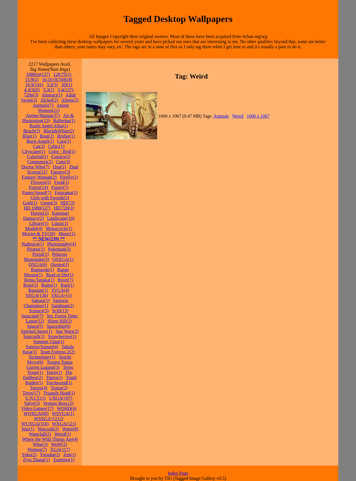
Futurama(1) (66, 192)
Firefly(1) (69, 177)
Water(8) (70, 428)
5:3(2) (48, 89)
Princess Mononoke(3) (45, 257)
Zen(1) (69, 454)
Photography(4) (61, 243)
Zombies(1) (63, 459)
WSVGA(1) (63, 413)
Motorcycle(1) (59, 228)
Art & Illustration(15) (48, 118)
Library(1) (38, 223)
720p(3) (31, 94)
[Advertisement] (320, 147)
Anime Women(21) (53, 108)
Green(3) (49, 202)
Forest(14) (38, 187)
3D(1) (66, 84)
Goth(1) (30, 202)
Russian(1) (38, 290)
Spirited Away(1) (36, 331)
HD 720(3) (64, 208)
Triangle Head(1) (59, 393)
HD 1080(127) (37, 208)
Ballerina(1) (64, 120)
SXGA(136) (37, 295)
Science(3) (38, 310)
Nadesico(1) (32, 243)
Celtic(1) (56, 146)
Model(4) (33, 228)
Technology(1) (42, 357)
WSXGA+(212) (48, 418)
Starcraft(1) (33, 336)
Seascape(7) (32, 315)
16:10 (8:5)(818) (57, 79)
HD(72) (67, 202)
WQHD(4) (66, 408)
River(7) (65, 279)
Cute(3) (63, 161)
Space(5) (35, 326)
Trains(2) (59, 387)
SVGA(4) (60, 290)
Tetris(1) (54, 372)
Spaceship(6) (58, 326)
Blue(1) (30, 136)
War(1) (27, 428)
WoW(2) (59, 444)
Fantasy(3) (60, 172)
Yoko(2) (29, 454)
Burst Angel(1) (40, 141)
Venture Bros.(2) (58, 403)
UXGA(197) (60, 398)
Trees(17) (31, 393)
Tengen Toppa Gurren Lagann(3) (49, 365)
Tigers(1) (54, 377)
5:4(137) (65, 89)
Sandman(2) (62, 305)
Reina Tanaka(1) (39, 279)
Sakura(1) (41, 300)
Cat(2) (39, 146)
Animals (221, 116)
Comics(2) (60, 156)
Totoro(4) (38, 387)
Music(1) (66, 233)
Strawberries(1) (62, 336)
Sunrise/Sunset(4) (42, 346)
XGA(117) (60, 449)
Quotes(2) (59, 264)
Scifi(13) (60, 310)
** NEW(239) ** (49, 238)
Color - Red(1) (61, 151)
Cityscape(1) (33, 151)
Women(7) (37, 449)
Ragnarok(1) (42, 269)
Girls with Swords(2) (50, 197)
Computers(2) (40, 161)
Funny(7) (59, 187)
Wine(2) (40, 444)
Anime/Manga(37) (43, 115)
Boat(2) (47, 136)
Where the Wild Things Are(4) (50, 439)
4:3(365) (32, 89)
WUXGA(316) (35, 423)
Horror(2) (39, 213)
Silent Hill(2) (60, 321)
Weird (237, 116)
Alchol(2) (49, 100)
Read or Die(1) (59, 274)
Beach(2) (31, 130)
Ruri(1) (67, 285)
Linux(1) (60, 223)
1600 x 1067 (258, 116)
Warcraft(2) (48, 428)
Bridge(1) (66, 136)
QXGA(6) (38, 264)
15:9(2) (32, 79)
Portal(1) (41, 254)
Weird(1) (62, 434)
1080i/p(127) (38, 74)
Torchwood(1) (59, 382)
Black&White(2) (58, 130)
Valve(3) (32, 403)
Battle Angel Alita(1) (49, 125)
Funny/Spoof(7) (36, 192)
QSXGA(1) (63, 259)
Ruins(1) (49, 285)
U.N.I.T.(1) (35, 398)
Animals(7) (43, 105)
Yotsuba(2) (50, 454)
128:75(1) (62, 74)
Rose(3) (30, 285)
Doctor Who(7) (35, 166)
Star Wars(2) (67, 331)
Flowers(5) (41, 182)
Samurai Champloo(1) (46, 303)
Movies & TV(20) (38, 233)
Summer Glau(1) (48, 341)
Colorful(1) (37, 156)
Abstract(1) (51, 94)
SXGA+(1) (61, 295)
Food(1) (61, 182)
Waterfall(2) (40, 434)
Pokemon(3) (59, 249)
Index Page (178, 473)
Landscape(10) (60, 218)
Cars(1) (64, 141)
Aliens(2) (69, 100)
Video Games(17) (37, 408)
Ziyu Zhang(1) (36, 459)
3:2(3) (52, 84)
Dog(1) (59, 166)
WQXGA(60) (35, 413)
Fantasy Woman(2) (39, 177)
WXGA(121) (64, 423)
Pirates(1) (35, 249)
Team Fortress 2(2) (57, 351)
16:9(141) (34, 84)
